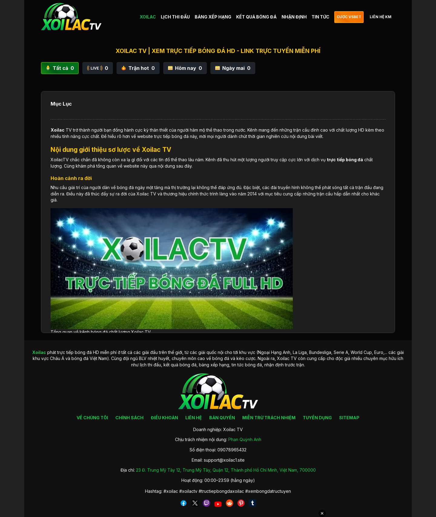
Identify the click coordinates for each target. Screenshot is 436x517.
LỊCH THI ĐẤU (175, 16)
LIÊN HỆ (193, 417)
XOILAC (148, 16)
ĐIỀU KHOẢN (164, 417)
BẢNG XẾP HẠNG (213, 16)
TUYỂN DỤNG (317, 417)
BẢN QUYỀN (222, 417)
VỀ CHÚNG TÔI (92, 417)
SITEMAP (349, 417)
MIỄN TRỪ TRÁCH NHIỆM (269, 417)
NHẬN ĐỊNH (294, 16)
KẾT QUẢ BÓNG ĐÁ (256, 16)
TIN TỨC (320, 16)
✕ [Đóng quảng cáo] (322, 513)
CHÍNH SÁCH (129, 417)
